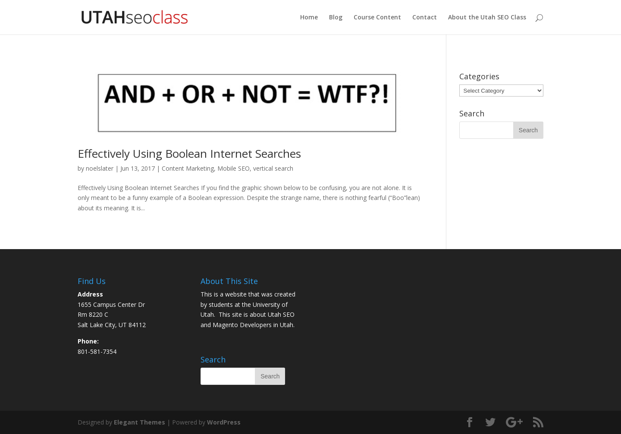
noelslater (99, 168)
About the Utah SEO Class (487, 17)
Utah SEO (281, 314)
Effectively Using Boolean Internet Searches (189, 153)
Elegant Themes (139, 422)
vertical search (273, 168)
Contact (424, 17)
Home (309, 17)
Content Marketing (188, 168)
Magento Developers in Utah (253, 325)
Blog (335, 17)
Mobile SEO (233, 168)
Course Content (377, 17)
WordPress (224, 422)
